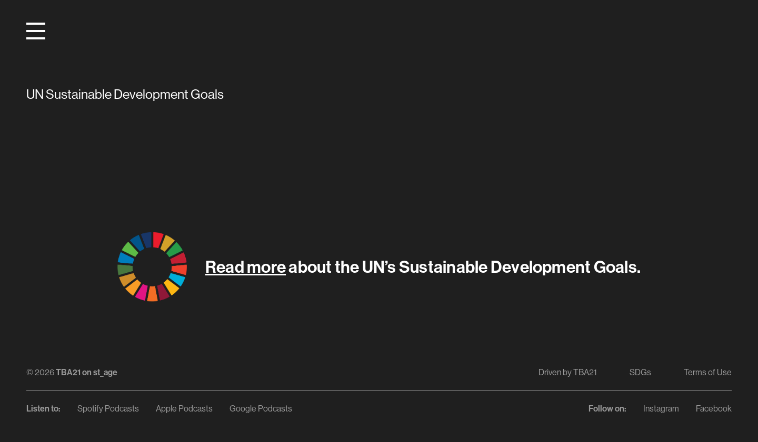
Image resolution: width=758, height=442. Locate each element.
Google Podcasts (261, 408)
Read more (245, 266)
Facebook (714, 408)
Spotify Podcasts (108, 408)
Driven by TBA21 (567, 372)
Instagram (661, 408)
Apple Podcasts (184, 408)
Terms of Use (708, 372)
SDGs (640, 372)
